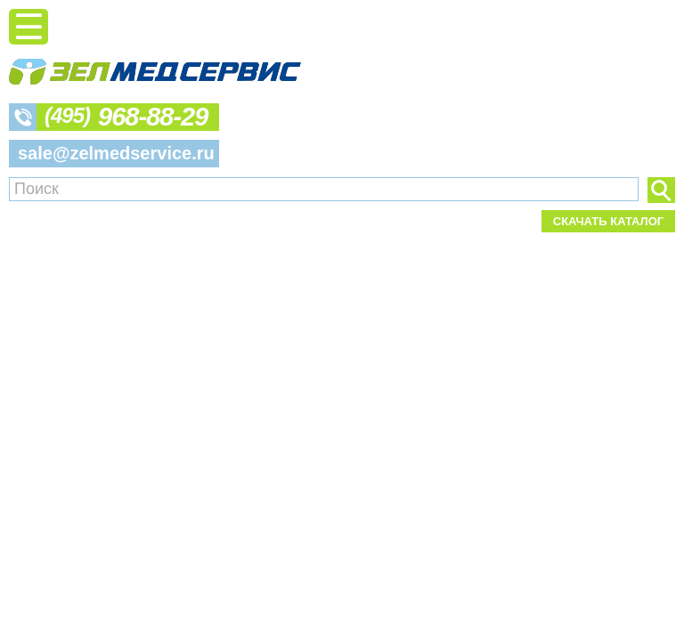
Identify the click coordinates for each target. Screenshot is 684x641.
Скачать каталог (608, 221)
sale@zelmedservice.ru (116, 153)
